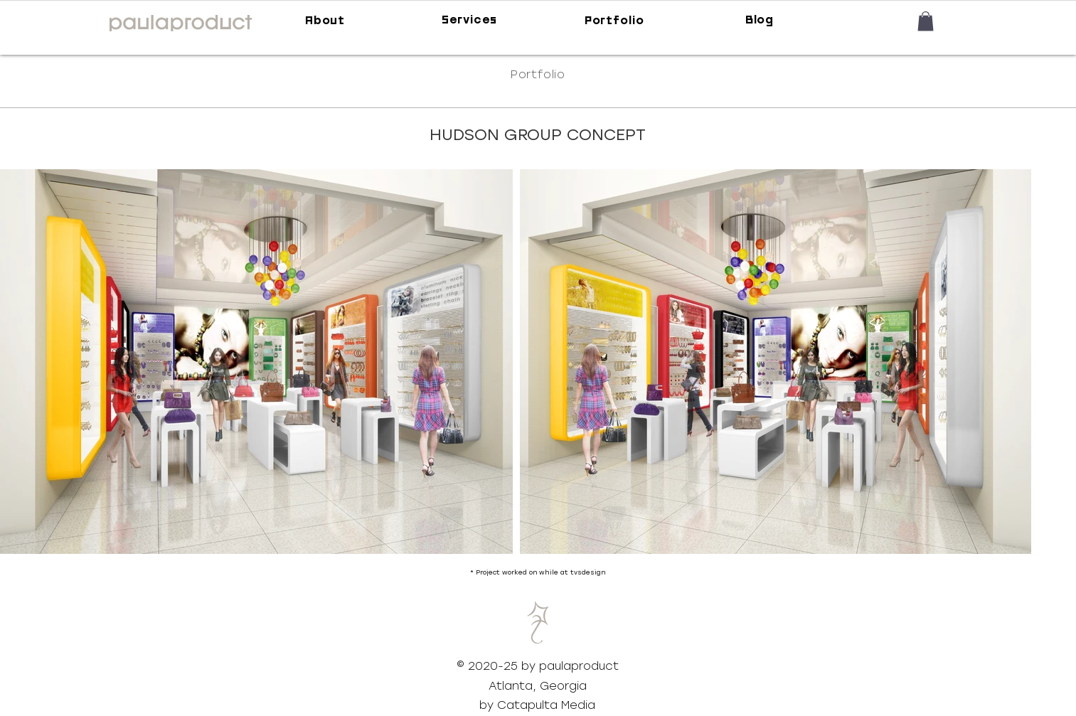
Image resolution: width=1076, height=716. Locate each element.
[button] (925, 21)
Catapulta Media (546, 705)
